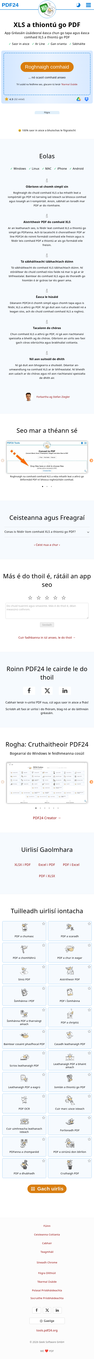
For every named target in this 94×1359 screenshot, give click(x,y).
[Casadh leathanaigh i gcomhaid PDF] (70, 1039)
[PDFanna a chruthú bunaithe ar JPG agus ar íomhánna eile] (24, 996)
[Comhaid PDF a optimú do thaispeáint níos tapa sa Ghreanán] (70, 1147)
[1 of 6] (36, 808)
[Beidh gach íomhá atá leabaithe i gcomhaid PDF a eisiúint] (24, 1017)
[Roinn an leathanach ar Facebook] (29, 691)
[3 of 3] (51, 486)
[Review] (47, 611)
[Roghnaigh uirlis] (88, 5)
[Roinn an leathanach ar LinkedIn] (65, 691)
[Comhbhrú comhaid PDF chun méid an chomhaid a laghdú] (24, 952)
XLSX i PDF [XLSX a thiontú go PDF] (23, 864)
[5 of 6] (53, 808)
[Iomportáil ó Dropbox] (86, 99)
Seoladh (47, 624)
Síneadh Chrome (47, 1262)
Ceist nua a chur (47, 545)
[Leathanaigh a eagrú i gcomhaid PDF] (24, 1082)
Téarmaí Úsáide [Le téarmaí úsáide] (69, 84)
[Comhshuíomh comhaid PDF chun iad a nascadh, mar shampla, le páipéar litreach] (70, 1125)
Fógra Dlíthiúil (47, 1273)
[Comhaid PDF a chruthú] (70, 1168)
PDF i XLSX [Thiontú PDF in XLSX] (47, 876)
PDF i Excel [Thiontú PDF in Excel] (71, 864)
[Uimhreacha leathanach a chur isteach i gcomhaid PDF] (24, 1125)
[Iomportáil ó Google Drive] (78, 99)
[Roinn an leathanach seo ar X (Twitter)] (47, 691)
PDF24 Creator (45, 817)
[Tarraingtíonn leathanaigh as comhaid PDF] (70, 1060)
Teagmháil (47, 1252)
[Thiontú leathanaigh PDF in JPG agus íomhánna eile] (70, 996)
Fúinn (47, 1226)
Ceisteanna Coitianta (47, 1234)
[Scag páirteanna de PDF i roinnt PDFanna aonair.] (70, 931)
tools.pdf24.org (47, 1330)
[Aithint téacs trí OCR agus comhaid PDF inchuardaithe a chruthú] (24, 1103)
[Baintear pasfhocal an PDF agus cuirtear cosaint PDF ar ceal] (24, 1039)
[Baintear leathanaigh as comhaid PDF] (24, 1060)
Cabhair (47, 1243)
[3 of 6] (45, 808)
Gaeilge (49, 1321)
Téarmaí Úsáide (47, 1281)
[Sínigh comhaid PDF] (24, 974)
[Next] (91, 460)
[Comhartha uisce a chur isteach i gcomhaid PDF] (70, 1103)
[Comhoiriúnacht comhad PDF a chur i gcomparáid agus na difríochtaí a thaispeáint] (24, 1147)
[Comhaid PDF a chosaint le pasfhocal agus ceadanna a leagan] (70, 1017)
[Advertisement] (47, 118)
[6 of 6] (58, 808)
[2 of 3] (47, 486)
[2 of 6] (40, 808)
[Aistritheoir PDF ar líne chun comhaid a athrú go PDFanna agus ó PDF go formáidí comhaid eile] (70, 974)
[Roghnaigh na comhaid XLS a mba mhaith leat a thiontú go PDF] (47, 67)
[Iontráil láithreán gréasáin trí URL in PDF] (70, 1082)
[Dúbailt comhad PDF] (24, 1168)
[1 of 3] (42, 486)
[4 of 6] (49, 808)
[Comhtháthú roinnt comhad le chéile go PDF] (24, 931)
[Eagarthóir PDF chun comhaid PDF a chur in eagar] (70, 952)
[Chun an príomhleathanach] (10, 5)
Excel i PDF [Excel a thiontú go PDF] (46, 864)
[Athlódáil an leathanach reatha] (47, 9)
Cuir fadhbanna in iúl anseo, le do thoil (45, 637)
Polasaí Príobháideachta (47, 1290)
